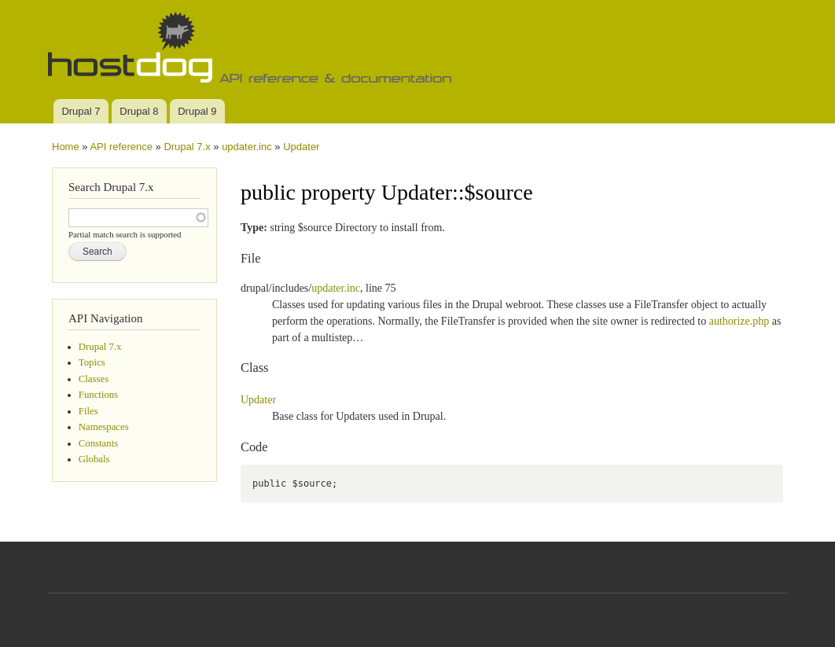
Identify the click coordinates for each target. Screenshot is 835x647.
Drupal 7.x (187, 147)
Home (65, 147)
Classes (94, 378)
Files (88, 411)
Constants (98, 443)
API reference (121, 147)
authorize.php (739, 321)
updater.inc (247, 147)
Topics (92, 362)
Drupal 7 (80, 111)
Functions (98, 394)
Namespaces (104, 426)
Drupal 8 (139, 111)
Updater (301, 147)
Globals (94, 459)
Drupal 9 (197, 111)
